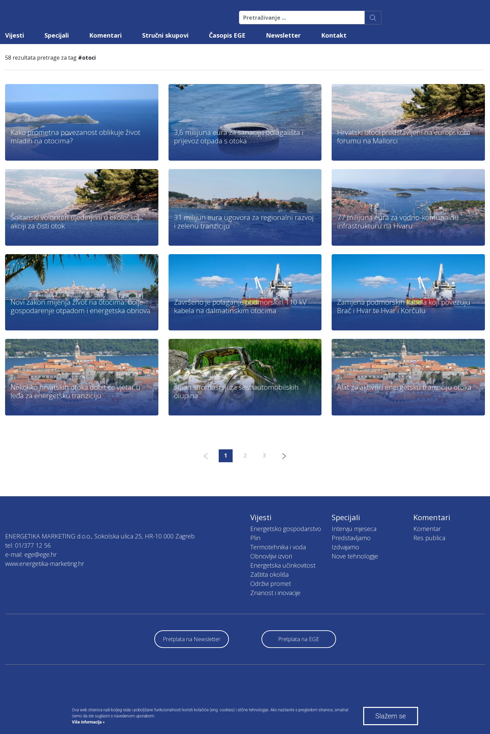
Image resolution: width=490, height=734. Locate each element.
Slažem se (390, 716)
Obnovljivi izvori (271, 556)
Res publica (429, 538)
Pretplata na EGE (298, 639)
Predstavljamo (351, 538)
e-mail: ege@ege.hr (31, 554)
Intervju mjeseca (354, 529)
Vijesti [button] (14, 35)
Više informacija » (88, 722)
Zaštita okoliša (269, 574)
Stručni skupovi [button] (165, 35)
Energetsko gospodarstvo (285, 529)
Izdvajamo (345, 547)
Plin (255, 538)
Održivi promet (270, 583)
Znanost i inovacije (275, 593)
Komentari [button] (105, 35)
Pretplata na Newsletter (191, 639)
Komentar (427, 529)
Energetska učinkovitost (282, 565)
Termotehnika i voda (278, 547)
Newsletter (283, 35)
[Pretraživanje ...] (302, 17)
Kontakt (334, 35)
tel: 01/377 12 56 (28, 545)
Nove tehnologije (355, 556)
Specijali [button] (56, 35)
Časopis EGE (227, 35)
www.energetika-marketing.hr (44, 563)
